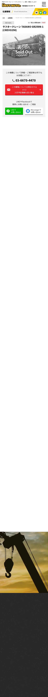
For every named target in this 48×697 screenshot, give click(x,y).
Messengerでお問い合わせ (36, 111)
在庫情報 (10, 18)
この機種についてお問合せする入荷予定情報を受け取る (24, 90)
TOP (4, 18)
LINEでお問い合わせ (16, 111)
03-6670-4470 (25, 81)
